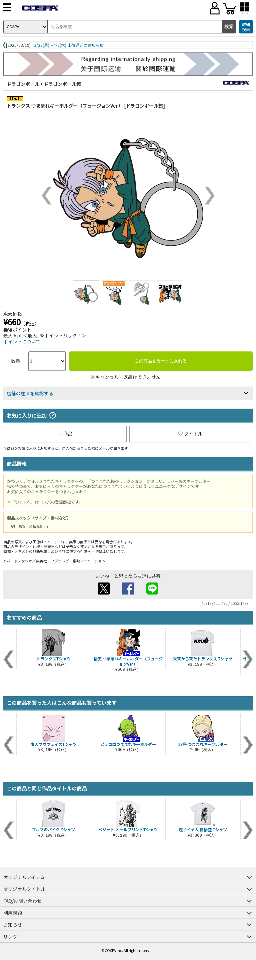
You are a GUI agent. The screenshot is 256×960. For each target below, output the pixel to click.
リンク (10, 936)
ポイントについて (22, 341)
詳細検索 (246, 26)
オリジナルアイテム (24, 877)
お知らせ (12, 924)
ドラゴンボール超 (62, 84)
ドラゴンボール (23, 84)
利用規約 (12, 912)
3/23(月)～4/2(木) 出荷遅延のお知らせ (68, 45)
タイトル (190, 433)
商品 (66, 433)
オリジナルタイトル (24, 888)
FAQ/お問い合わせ (22, 900)
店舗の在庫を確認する (30, 393)
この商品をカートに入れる (161, 360)
